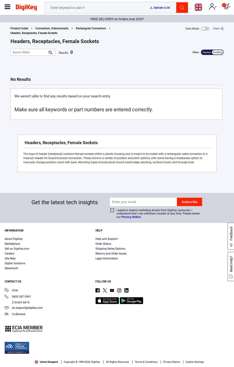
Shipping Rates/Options (110, 248)
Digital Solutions (15, 263)
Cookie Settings (195, 362)
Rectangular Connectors (91, 28)
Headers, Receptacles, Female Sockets (34, 33)
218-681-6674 (17, 302)
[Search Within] (29, 52)
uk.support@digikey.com (24, 308)
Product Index (19, 28)
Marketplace (12, 243)
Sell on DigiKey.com (17, 248)
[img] (26, 8)
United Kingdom (46, 362)
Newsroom (11, 268)
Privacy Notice (131, 217)
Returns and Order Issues (111, 253)
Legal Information (106, 258)
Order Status (103, 243)
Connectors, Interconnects (51, 28)
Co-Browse (15, 314)
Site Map (10, 258)
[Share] (218, 28)
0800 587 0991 (18, 297)
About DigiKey (14, 239)
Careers (9, 253)
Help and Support (106, 239)
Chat (11, 291)
